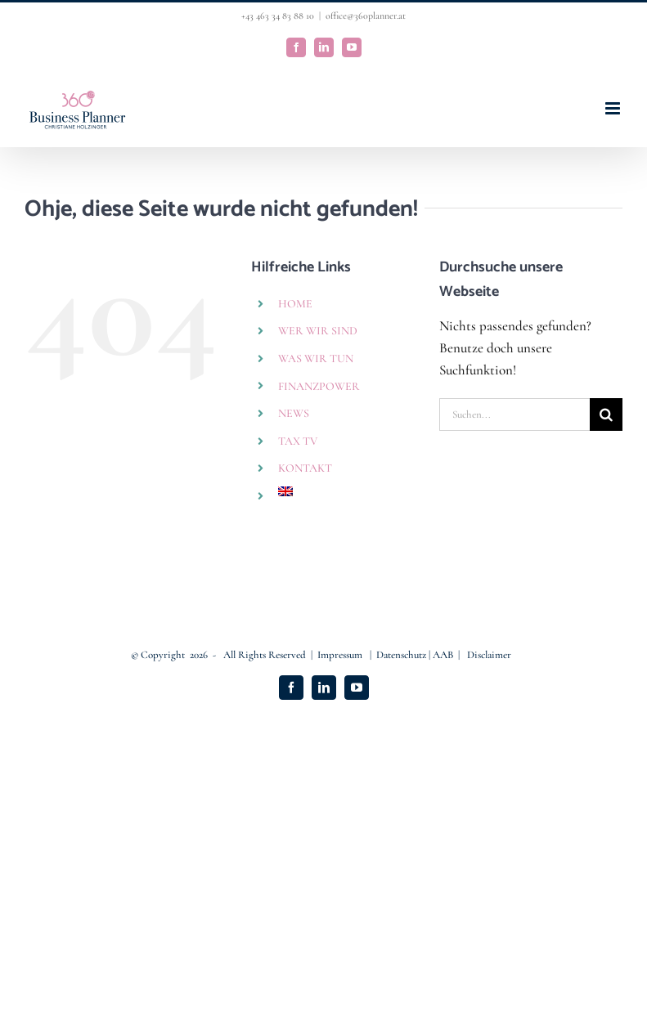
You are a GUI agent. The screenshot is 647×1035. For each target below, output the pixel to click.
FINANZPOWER (319, 386)
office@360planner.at (366, 15)
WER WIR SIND (317, 331)
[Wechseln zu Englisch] (346, 491)
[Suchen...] (514, 414)
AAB (443, 654)
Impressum (341, 654)
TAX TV (297, 441)
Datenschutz (402, 654)
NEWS (293, 413)
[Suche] (606, 414)
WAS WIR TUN (315, 358)
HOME (295, 304)
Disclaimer (489, 654)
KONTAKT (305, 468)
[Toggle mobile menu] (613, 108)
